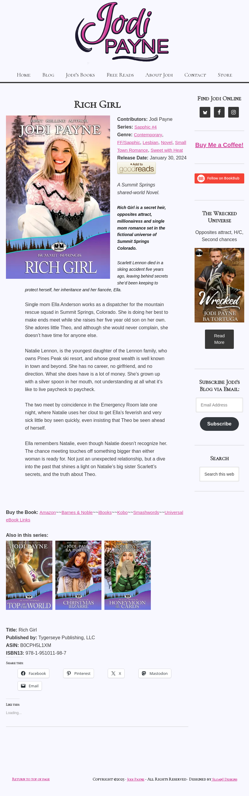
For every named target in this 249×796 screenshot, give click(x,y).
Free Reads (120, 74)
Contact (202, 74)
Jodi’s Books (77, 74)
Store (235, 74)
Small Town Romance (140, 148)
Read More (219, 338)
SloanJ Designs (223, 779)
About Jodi (163, 74)
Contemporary (149, 133)
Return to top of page (32, 779)
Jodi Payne (124, 32)
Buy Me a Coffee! (219, 143)
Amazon (48, 512)
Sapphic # (146, 125)
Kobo (49, 519)
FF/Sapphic (129, 141)
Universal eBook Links (116, 519)
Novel (170, 141)
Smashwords (74, 519)
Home (14, 74)
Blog (41, 74)
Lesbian (152, 141)
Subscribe (219, 424)
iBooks (31, 519)
